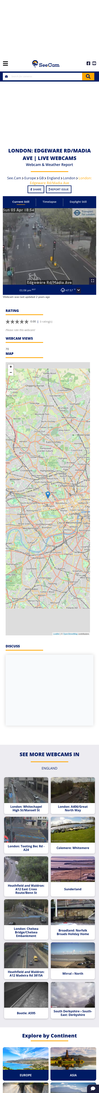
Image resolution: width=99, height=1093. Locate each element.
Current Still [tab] (20, 201)
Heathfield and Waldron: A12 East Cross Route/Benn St (26, 889)
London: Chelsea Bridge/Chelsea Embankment (26, 932)
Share (35, 189)
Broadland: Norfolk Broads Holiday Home (73, 932)
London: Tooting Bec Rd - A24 (26, 848)
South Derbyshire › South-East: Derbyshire (73, 1013)
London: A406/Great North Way (73, 808)
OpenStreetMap (70, 634)
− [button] (11, 373)
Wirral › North (72, 973)
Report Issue (59, 189)
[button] (78, 290)
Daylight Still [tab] (78, 201)
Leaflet (56, 634)
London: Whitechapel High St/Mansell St (26, 808)
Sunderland (73, 889)
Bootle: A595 (26, 1013)
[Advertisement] (49, 28)
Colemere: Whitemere (72, 848)
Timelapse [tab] (49, 201)
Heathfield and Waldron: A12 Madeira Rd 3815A (26, 973)
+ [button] (11, 367)
